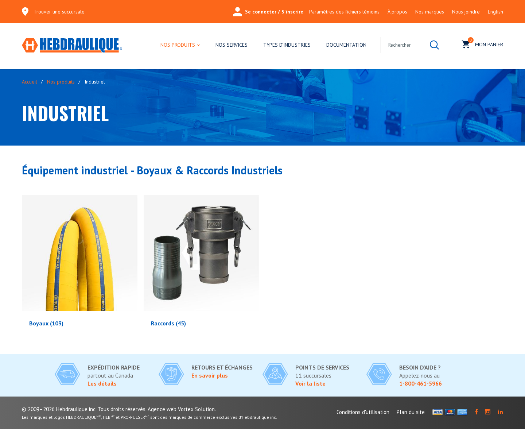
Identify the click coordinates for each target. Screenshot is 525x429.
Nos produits (177, 45)
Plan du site (411, 412)
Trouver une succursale (59, 11)
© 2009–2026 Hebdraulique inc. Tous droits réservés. (84, 409)
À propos (397, 11)
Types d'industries (287, 45)
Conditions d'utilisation (363, 412)
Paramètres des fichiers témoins (344, 11)
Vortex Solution (196, 409)
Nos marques (429, 11)
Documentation (346, 45)
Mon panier (482, 43)
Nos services (231, 45)
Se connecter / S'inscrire (268, 11)
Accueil (29, 81)
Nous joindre (466, 11)
